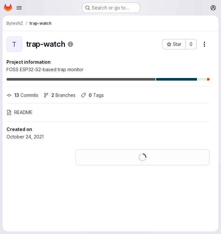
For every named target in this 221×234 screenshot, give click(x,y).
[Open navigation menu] (19, 8)
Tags (92, 95)
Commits (22, 95)
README (19, 112)
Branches (59, 95)
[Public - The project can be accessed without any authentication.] (70, 44)
